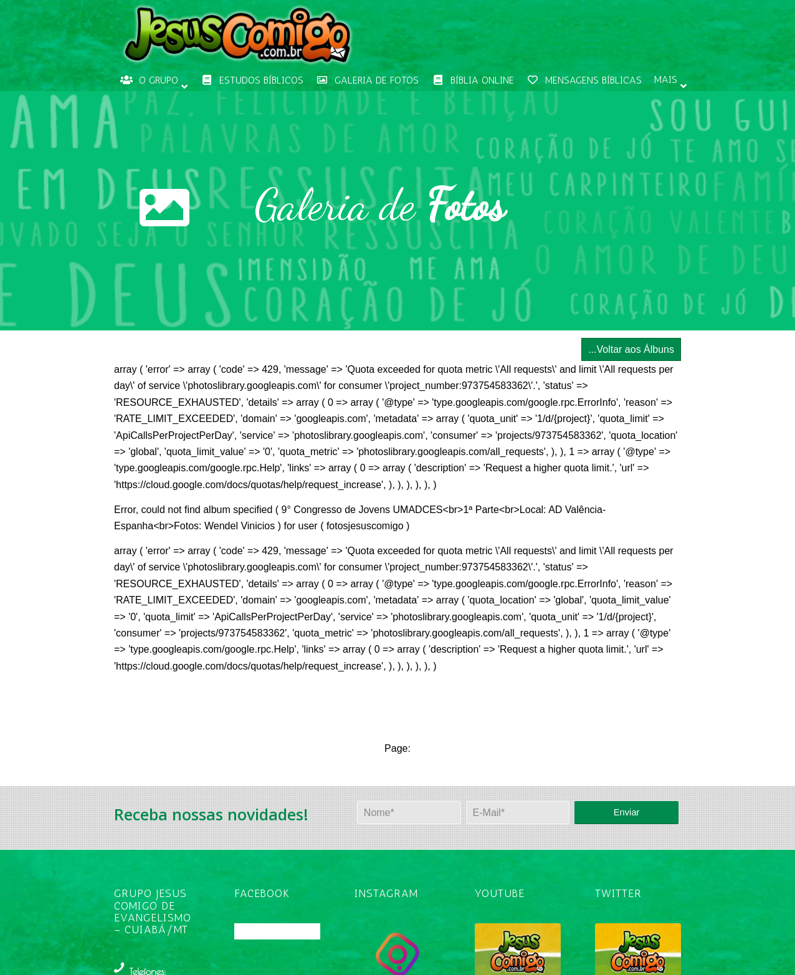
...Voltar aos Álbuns (631, 349)
